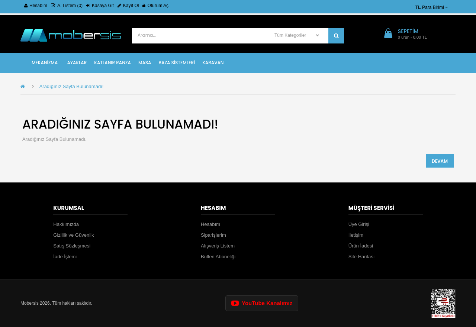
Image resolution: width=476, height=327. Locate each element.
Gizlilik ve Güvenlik (73, 235)
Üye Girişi (358, 224)
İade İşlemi (65, 256)
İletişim (355, 235)
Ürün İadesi (360, 246)
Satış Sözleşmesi (71, 246)
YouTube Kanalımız (261, 303)
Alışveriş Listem (218, 246)
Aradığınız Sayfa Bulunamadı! (71, 86)
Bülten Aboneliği (218, 256)
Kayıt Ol (128, 5)
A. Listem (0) (67, 5)
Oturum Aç (155, 5)
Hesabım (35, 5)
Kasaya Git (100, 5)
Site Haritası (361, 256)
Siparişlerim (213, 235)
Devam (440, 161)
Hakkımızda (66, 224)
